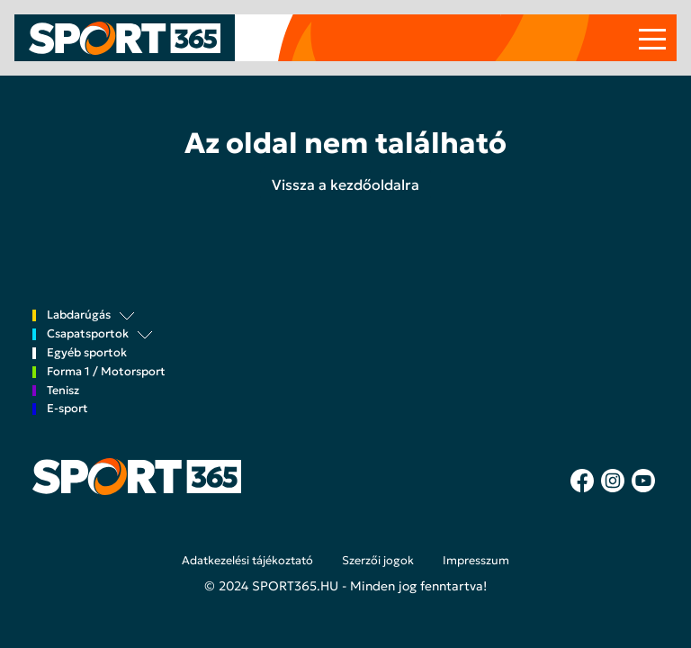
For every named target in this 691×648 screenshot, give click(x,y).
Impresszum (476, 561)
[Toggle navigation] (652, 37)
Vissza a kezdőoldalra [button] (345, 185)
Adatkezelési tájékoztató (247, 561)
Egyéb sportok (87, 353)
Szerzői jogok (378, 561)
